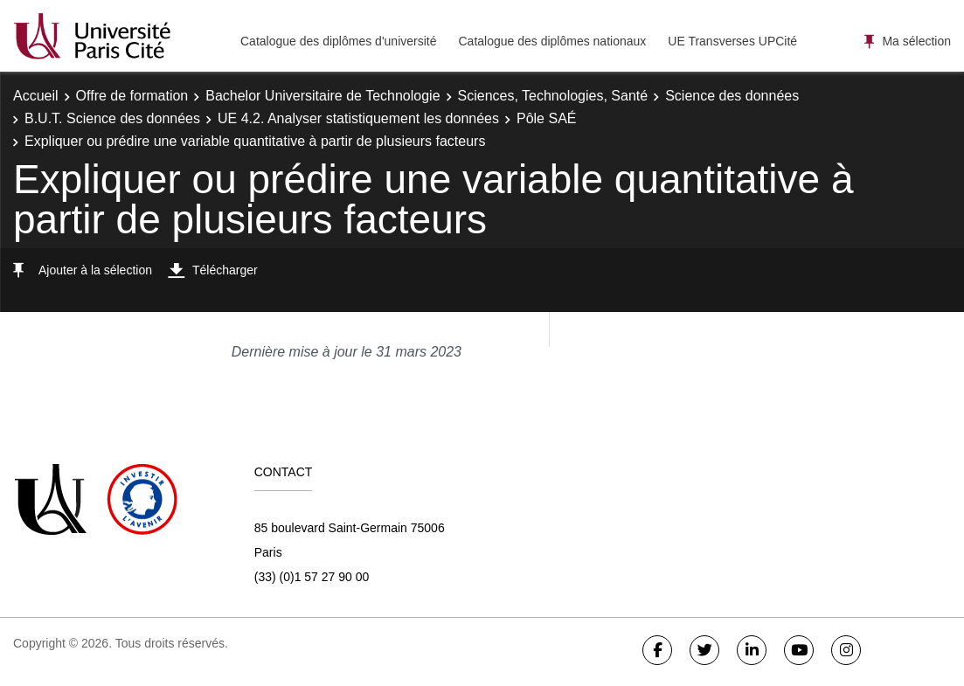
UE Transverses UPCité (732, 41)
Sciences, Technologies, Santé (553, 95)
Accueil (36, 95)
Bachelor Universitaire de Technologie (322, 95)
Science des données (732, 95)
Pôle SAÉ (546, 118)
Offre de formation (132, 95)
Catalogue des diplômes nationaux (552, 41)
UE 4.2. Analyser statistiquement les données (358, 118)
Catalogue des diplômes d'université (338, 41)
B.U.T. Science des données (112, 118)
